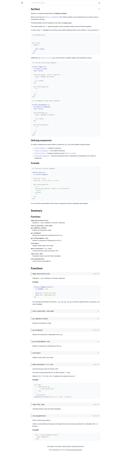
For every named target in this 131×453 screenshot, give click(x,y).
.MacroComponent (6, 162)
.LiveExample (5, 74)
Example (6, 18)
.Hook (3, 111)
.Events (3, 106)
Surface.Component (7, 26)
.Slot (2, 166)
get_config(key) (48, 233)
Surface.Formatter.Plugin (8, 28)
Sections (5, 14)
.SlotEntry (4, 168)
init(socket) (47, 243)
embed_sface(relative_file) (52, 220)
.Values (3, 122)
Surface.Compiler (6, 82)
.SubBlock (4, 173)
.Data (2, 70)
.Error (3, 146)
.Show (3, 117)
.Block (3, 134)
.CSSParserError (6, 85)
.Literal (3, 159)
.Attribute (4, 130)
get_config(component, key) (52, 238)
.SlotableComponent (7, 171)
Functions (6, 23)
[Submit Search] (45, 3)
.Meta (3, 164)
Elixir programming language (87, 449)
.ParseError (4, 94)
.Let (2, 115)
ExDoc (69, 449)
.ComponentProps (6, 102)
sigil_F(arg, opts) (49, 253)
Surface (9, 2)
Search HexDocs (79, 446)
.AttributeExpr (5, 132)
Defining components (10, 17)
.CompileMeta (5, 89)
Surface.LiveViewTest (7, 35)
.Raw (2, 62)
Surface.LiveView (6, 33)
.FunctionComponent (7, 153)
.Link (2, 55)
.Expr (2, 148)
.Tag (2, 175)
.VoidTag (3, 177)
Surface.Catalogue (6, 68)
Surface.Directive (6, 99)
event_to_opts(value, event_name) (54, 225)
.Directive (4, 141)
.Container (4, 139)
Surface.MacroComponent (8, 37)
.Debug (3, 104)
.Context (3, 48)
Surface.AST (4, 128)
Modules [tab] (9, 8)
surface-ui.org (80, 23)
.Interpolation (5, 157)
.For (2, 108)
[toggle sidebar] (23, 2)
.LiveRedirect (5, 60)
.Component (4, 137)
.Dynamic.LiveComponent (8, 53)
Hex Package (63, 446)
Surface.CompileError (7, 183)
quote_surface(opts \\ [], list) (53, 248)
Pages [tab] (3, 8)
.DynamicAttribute (6, 143)
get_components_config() (51, 228)
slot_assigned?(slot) (50, 259)
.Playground (4, 77)
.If (1, 113)
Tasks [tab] (17, 8)
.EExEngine (4, 91)
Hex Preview (70, 446)
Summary (5, 21)
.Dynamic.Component (7, 51)
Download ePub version (90, 446)
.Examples (4, 72)
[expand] (23, 11)
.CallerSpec (4, 87)
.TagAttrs (3, 120)
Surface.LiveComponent (8, 31)
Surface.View (5, 40)
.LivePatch (4, 57)
